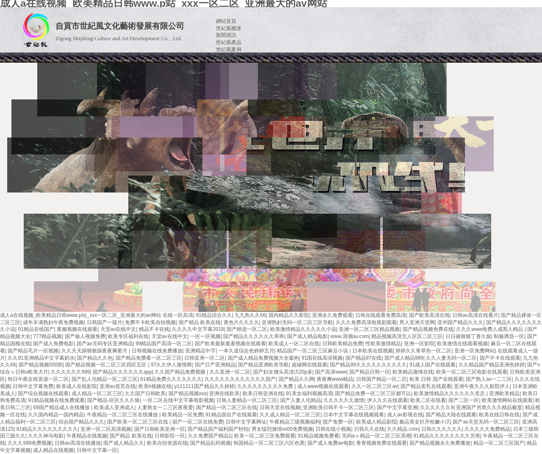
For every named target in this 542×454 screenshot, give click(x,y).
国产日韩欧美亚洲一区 (159, 429)
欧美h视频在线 (155, 386)
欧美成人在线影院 (76, 386)
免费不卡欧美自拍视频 (150, 322)
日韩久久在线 (369, 429)
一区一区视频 (205, 336)
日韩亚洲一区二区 (204, 358)
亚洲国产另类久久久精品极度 (489, 407)
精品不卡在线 (154, 329)
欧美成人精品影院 (376, 422)
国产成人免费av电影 (330, 443)
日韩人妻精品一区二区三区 (246, 400)
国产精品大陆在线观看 (451, 415)
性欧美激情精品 (383, 344)
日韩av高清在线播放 (78, 443)
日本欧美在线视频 (372, 351)
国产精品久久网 (296, 379)
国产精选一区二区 (247, 329)
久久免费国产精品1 (210, 436)
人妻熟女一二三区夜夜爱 (165, 407)
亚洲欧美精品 (504, 393)
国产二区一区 (463, 400)
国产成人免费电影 (53, 344)
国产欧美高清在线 (429, 315)
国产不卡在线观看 (500, 358)
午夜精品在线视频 (86, 436)
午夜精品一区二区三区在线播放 (123, 415)
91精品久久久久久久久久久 (46, 429)
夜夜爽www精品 (335, 379)
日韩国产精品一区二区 (381, 379)
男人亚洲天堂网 (417, 322)
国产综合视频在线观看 (43, 393)
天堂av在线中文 (118, 329)
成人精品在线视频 (53, 450)
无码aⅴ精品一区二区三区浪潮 (376, 436)
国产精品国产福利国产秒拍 (218, 429)
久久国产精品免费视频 (181, 372)
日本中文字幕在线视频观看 (353, 415)
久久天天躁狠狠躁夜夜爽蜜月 (95, 351)
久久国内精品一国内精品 (56, 415)
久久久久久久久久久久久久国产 (240, 379)
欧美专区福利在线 (128, 336)
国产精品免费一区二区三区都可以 (373, 393)
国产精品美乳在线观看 (426, 386)
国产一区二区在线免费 (197, 422)
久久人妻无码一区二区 (451, 358)
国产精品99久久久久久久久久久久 (368, 365)
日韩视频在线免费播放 (157, 351)
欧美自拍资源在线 (167, 443)
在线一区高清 (178, 315)
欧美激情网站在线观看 (507, 400)
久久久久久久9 (437, 407)
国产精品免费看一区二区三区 (149, 358)
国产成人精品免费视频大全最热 (263, 358)
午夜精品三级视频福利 (294, 422)
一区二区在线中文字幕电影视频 (178, 400)
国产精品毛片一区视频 (33, 351)
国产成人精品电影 (307, 336)
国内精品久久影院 (288, 315)
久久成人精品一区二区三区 (290, 415)
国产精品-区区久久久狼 (113, 400)
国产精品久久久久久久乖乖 (253, 336)
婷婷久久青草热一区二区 (423, 351)
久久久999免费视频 (30, 443)
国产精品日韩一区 (369, 372)
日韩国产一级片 (104, 322)
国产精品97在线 (364, 358)
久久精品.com (402, 429)
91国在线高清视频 (322, 358)
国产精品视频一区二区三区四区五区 (106, 365)
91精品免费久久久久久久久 (171, 379)
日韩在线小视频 (333, 429)
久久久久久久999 (70, 372)
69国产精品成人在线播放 (62, 407)
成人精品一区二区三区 (97, 393)
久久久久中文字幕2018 (198, 329)
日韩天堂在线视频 (280, 407)
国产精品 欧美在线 (200, 322)
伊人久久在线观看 (387, 400)
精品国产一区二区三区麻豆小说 (313, 351)
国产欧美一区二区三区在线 (138, 422)
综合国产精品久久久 (81, 422)
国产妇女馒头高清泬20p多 (282, 372)
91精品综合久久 (214, 315)
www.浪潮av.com (349, 336)
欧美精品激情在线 (413, 372)
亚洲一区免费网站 (474, 351)
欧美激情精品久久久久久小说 (303, 329)
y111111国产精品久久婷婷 (204, 386)
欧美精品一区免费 (182, 415)
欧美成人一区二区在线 (293, 344)
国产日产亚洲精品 (215, 365)
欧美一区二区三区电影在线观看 (471, 372)
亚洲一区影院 (419, 344)
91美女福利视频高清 (309, 393)
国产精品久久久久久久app (122, 372)
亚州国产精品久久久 (460, 322)
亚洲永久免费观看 (332, 315)
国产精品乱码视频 (210, 443)
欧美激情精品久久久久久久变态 (450, 393)
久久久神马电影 (46, 436)
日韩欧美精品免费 (342, 344)
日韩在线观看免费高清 (380, 315)
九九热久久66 (250, 315)
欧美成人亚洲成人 (114, 407)
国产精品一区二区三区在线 (226, 407)
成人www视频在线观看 (323, 386)
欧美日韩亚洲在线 (263, 393)
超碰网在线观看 (309, 365)
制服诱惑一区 (509, 336)
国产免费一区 (338, 422)
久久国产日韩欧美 (145, 393)
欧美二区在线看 (428, 400)
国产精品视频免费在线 (428, 329)
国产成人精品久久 (123, 443)
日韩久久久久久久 (441, 429)
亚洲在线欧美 (224, 393)
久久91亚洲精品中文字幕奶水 (41, 358)
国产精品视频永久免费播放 (439, 443)
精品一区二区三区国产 (498, 443)
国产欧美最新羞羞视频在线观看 (230, 344)
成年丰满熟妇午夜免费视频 (53, 322)
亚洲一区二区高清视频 (105, 429)
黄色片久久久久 (241, 322)
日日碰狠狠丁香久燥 (468, 336)
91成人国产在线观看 (432, 365)
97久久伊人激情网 (171, 365)
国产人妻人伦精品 (300, 400)
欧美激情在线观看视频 (462, 344)
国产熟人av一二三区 (489, 379)
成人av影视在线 (405, 415)
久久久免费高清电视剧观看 (366, 322)
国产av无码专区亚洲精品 (105, 344)
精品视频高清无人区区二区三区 (406, 336)
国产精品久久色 (95, 358)
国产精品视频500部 (41, 365)
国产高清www (330, 372)
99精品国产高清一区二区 (164, 344)
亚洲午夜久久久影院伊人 (482, 386)
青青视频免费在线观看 (381, 443)
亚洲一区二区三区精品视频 (369, 329)
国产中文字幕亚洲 (397, 407)
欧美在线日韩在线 (499, 415)
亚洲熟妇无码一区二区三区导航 (297, 322)
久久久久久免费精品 (487, 429)
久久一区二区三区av (374, 386)
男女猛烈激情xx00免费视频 (282, 429)
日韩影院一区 (170, 436)
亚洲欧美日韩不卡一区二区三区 (338, 407)
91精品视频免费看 (318, 436)
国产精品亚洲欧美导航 (263, 365)
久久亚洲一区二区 (230, 372)
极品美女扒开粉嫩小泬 (424, 422)
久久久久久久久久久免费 (265, 386)
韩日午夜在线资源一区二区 (38, 379)
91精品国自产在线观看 (231, 415)
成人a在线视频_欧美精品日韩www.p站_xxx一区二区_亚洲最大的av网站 (80, 315)
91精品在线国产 (36, 329)
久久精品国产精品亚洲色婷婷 (492, 365)
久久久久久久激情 (344, 400)
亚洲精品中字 (200, 351)
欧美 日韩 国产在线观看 (436, 379)
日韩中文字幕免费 (33, 386)
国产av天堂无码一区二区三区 (486, 422)
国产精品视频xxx (188, 393)
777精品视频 (47, 336)
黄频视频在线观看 (77, 329)
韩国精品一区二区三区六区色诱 (268, 443)
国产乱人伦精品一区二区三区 (105, 379)
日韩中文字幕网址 (246, 422)
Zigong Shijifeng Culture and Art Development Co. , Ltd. (118, 38)
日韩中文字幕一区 (97, 450)
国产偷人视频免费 (85, 336)
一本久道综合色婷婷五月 (246, 351)
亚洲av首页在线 (118, 386)
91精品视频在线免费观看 (56, 400)
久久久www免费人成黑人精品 (490, 329)
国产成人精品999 (403, 358)
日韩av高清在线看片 (475, 315)
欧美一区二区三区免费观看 (264, 436)
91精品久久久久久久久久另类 (446, 436)
